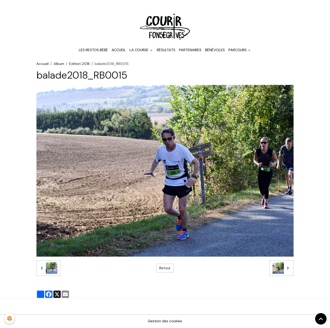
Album (59, 64)
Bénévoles (215, 50)
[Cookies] (10, 318)
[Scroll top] (321, 319)
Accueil (119, 50)
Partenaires (190, 50)
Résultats (166, 50)
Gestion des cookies (165, 321)
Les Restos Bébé (93, 50)
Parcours (238, 50)
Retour (165, 268)
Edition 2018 (79, 64)
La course (139, 50)
